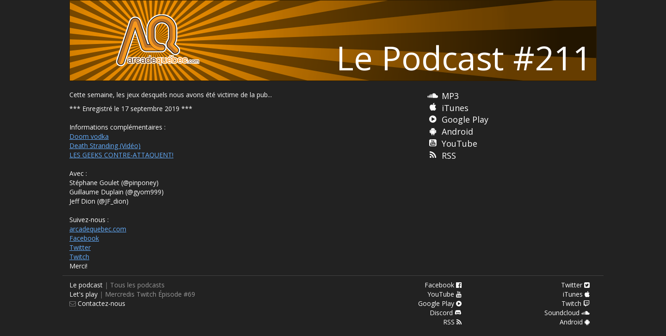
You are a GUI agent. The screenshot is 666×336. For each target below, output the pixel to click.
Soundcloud (567, 312)
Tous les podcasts (137, 284)
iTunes (455, 107)
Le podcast (86, 284)
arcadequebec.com (97, 228)
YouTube (459, 143)
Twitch (79, 256)
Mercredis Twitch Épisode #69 (150, 294)
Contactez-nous (100, 303)
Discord (446, 312)
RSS (449, 155)
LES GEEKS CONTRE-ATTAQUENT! (121, 154)
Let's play (83, 294)
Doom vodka (89, 136)
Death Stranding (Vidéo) (105, 145)
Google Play (465, 119)
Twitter (80, 247)
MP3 (450, 95)
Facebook (84, 238)
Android (457, 131)
